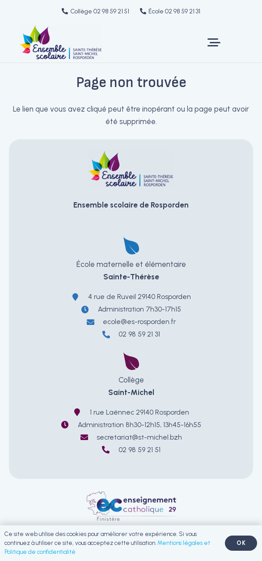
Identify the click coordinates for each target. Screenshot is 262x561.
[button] (214, 42)
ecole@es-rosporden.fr (139, 321)
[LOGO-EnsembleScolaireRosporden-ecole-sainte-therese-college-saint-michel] (60, 42)
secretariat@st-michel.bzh (139, 437)
